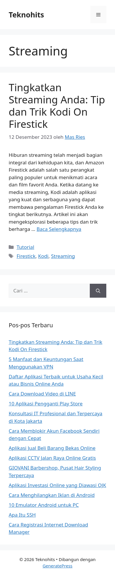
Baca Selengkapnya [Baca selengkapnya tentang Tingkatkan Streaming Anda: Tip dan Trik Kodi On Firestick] (58, 229)
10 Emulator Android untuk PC (44, 505)
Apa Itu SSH (22, 514)
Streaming (63, 256)
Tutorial (25, 247)
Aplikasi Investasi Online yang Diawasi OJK (57, 485)
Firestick (26, 256)
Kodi (43, 256)
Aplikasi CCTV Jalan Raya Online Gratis (52, 457)
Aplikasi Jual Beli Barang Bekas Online (52, 448)
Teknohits (26, 14)
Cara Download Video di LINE (42, 393)
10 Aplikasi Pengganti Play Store (46, 403)
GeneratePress (57, 566)
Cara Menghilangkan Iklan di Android (52, 495)
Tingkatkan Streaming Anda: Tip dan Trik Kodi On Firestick (57, 105)
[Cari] (98, 291)
